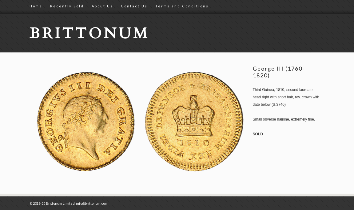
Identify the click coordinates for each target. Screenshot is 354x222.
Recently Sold (67, 6)
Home (36, 6)
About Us (102, 6)
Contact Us (134, 6)
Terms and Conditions (182, 6)
